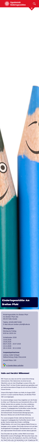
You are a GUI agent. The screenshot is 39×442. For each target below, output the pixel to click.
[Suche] (34, 3)
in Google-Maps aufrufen (14, 365)
